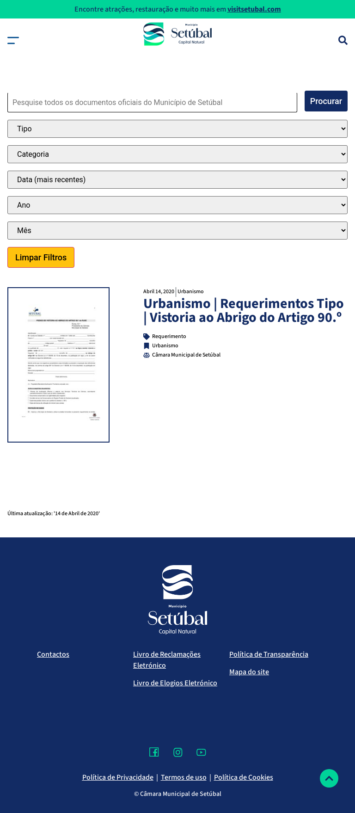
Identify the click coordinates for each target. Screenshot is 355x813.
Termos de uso (184, 777)
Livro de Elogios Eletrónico (175, 683)
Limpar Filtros (41, 257)
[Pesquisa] (343, 40)
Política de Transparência (268, 654)
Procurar (326, 101)
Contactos (53, 654)
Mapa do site (249, 672)
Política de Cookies (243, 777)
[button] (13, 40)
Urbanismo (191, 292)
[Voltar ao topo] (329, 778)
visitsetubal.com (254, 9)
